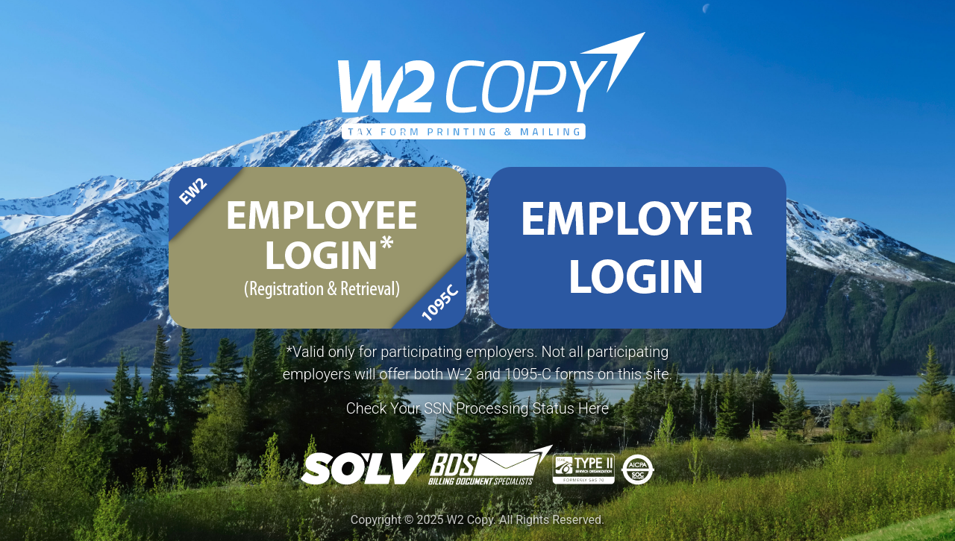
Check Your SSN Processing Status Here (477, 408)
